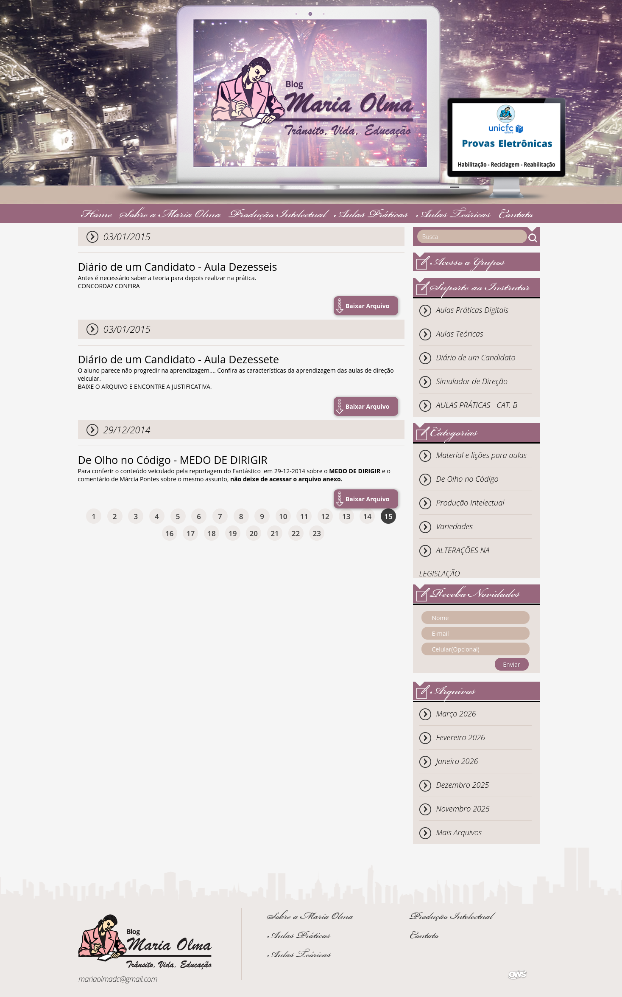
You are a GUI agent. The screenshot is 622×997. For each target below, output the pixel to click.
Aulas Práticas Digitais (472, 310)
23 (317, 533)
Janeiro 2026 (457, 761)
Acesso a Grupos (467, 263)
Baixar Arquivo (368, 306)
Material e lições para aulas (481, 455)
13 (346, 516)
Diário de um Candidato (476, 357)
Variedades (454, 526)
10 (283, 516)
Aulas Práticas (371, 215)
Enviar (511, 664)
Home (96, 215)
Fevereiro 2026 (460, 737)
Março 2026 (456, 713)
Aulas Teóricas (453, 215)
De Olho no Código (467, 479)
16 (169, 533)
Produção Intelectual (277, 215)
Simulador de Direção (472, 381)
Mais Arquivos (459, 832)
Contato (516, 215)
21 (275, 533)
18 (211, 533)
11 (304, 516)
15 (388, 516)
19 (233, 533)
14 (367, 516)
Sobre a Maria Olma (170, 215)
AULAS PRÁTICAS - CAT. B (477, 405)
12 (325, 516)
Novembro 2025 (463, 808)
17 (191, 533)
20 (254, 533)
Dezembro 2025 (462, 785)
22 (296, 533)
